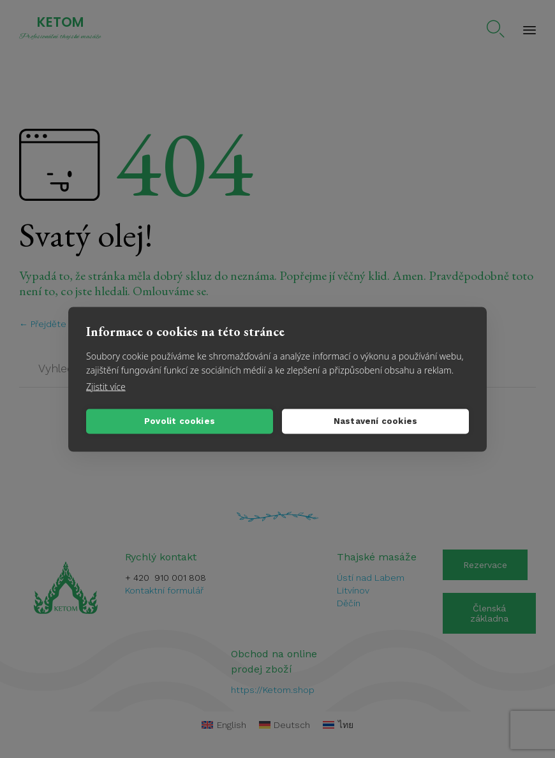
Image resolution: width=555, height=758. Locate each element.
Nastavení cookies (375, 421)
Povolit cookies (179, 421)
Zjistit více (106, 386)
